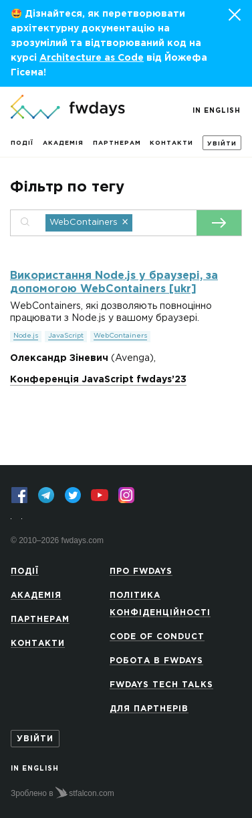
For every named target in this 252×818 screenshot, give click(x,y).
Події (22, 142)
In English (217, 111)
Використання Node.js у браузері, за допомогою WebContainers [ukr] (114, 282)
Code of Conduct (157, 637)
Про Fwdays (141, 571)
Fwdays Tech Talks (161, 685)
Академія (63, 142)
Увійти (222, 143)
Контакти (171, 142)
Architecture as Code (91, 58)
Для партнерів (149, 709)
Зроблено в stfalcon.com (62, 793)
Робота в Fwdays (156, 661)
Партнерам (117, 142)
